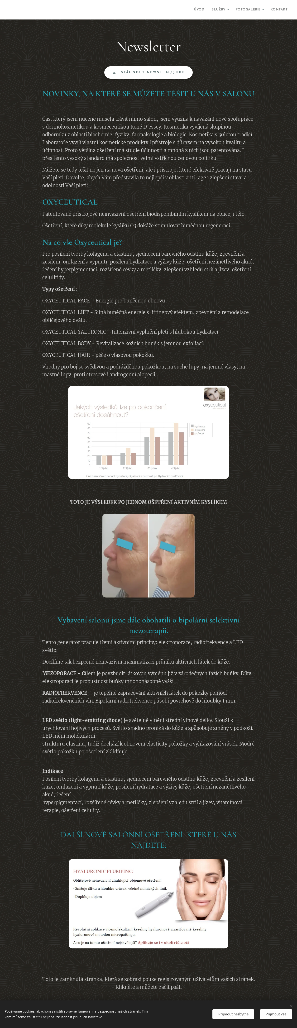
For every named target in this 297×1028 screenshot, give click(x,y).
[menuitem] (191, 10)
